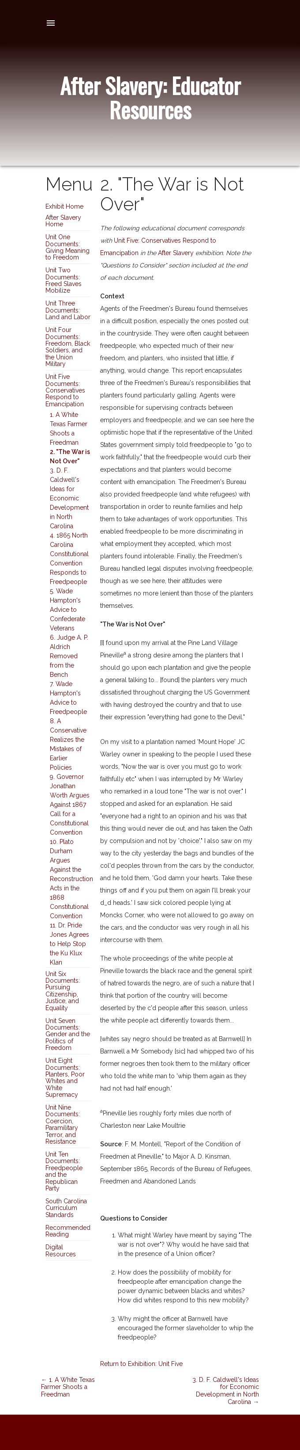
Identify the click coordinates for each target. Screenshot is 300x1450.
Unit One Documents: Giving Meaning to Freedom (67, 247)
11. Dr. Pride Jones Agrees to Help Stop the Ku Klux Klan (69, 944)
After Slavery (176, 252)
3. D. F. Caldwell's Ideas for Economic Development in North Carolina (69, 498)
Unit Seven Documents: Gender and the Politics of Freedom (67, 1034)
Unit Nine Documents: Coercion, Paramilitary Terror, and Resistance (62, 1124)
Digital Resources (60, 1250)
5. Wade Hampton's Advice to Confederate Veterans (67, 610)
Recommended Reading (67, 1231)
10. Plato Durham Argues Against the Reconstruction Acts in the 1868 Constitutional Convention (71, 879)
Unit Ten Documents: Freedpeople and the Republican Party (63, 1171)
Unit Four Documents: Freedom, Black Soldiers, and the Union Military (67, 346)
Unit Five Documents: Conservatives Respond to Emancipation (65, 390)
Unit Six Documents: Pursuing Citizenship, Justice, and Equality (62, 990)
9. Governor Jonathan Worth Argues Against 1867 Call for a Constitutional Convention (70, 804)
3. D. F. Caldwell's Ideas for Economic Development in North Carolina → (225, 1390)
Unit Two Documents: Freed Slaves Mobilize (63, 280)
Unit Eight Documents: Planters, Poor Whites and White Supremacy (65, 1077)
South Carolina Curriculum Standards (66, 1208)
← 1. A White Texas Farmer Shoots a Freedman (68, 1387)
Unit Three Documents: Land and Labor (67, 310)
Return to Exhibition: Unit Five (141, 1363)
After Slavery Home (63, 221)
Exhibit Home (64, 206)
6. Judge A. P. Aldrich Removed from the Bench (69, 656)
